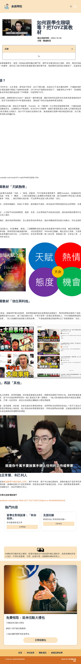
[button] (72, 49)
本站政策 (30, 653)
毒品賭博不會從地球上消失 (15, 481)
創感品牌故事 (57, 653)
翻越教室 (47, 41)
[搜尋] (71, 6)
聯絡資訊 (43, 653)
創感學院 (16, 6)
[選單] (75, 6)
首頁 (20, 653)
